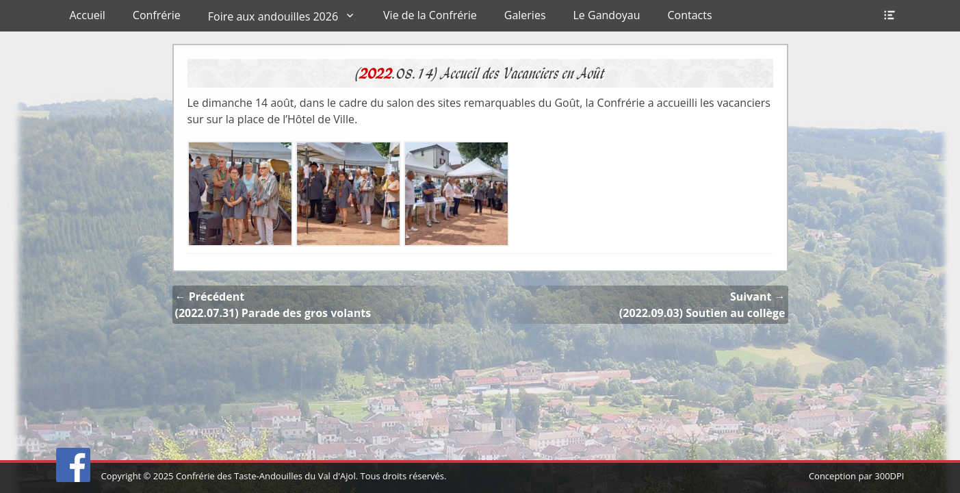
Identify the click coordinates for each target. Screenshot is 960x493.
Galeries (525, 15)
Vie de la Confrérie (430, 15)
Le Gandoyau (606, 15)
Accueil (87, 15)
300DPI (889, 476)
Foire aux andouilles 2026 (273, 16)
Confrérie (157, 15)
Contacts (689, 15)
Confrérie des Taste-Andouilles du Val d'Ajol (266, 476)
